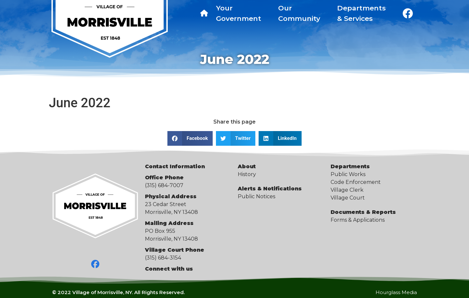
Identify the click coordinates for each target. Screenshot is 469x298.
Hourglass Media (396, 292)
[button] (190, 138)
